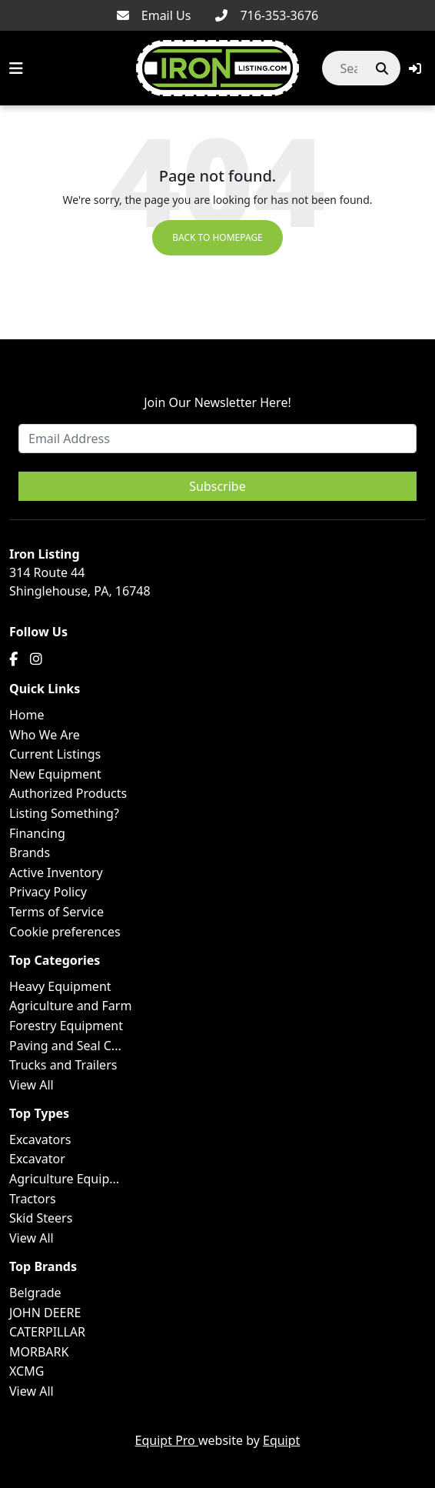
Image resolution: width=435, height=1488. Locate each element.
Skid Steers (40, 1217)
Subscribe (217, 486)
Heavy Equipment (60, 986)
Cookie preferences (65, 931)
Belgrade (35, 1292)
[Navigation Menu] (16, 68)
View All (31, 1084)
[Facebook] (13, 658)
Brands (29, 852)
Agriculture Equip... (64, 1178)
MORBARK (38, 1351)
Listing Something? (64, 813)
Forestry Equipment (66, 1025)
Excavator (37, 1158)
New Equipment (55, 774)
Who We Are (44, 734)
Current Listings (55, 754)
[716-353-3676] (266, 15)
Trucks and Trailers (63, 1064)
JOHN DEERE (45, 1312)
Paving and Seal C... (65, 1045)
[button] (415, 68)
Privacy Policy (48, 891)
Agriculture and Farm (70, 1005)
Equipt (281, 1440)
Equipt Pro (166, 1440)
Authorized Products (68, 793)
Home (27, 714)
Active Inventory (56, 872)
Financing (37, 833)
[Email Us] (154, 15)
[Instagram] (36, 658)
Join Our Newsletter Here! (217, 402)
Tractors (32, 1198)
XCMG (26, 1371)
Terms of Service (56, 911)
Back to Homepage (217, 237)
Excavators (40, 1139)
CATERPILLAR (47, 1331)
